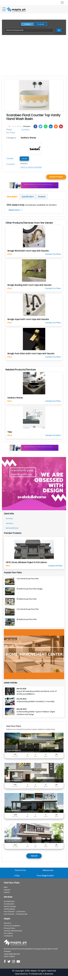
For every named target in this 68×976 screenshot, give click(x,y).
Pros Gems (8, 933)
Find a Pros (20, 870)
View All (34, 856)
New (6, 887)
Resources (48, 870)
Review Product (56, 177)
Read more (15, 210)
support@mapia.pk (12, 954)
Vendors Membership (13, 931)
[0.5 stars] (12, 126)
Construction (9, 904)
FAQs (17, 875)
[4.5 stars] (20, 126)
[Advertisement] (34, 57)
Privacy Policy (9, 928)
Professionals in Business (41, 973)
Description (12, 196)
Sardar (24, 158)
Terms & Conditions (12, 925)
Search (7, 892)
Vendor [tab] (27, 24)
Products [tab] (40, 24)
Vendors (9, 523)
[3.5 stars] (18, 126)
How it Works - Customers (14, 911)
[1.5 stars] (14, 126)
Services (9, 518)
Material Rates (12, 528)
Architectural (9, 901)
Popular (7, 890)
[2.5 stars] (16, 126)
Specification (28, 196)
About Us (7, 923)
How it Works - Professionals (15, 914)
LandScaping (9, 909)
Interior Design (10, 906)
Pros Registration (45, 875)
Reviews (42, 196)
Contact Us (8, 936)
